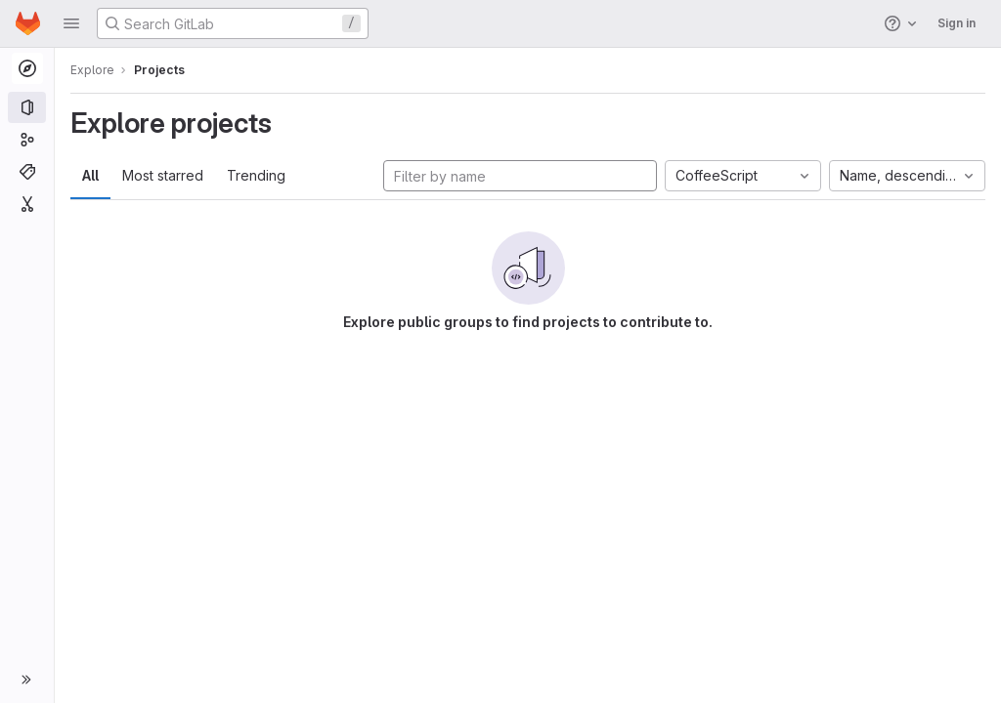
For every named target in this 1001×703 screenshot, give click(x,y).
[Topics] (27, 171)
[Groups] (27, 139)
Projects (159, 69)
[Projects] (27, 107)
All (90, 175)
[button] (71, 23)
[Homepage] (28, 23)
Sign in (956, 23)
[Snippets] (27, 204)
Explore (92, 69)
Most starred (162, 175)
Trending (256, 175)
